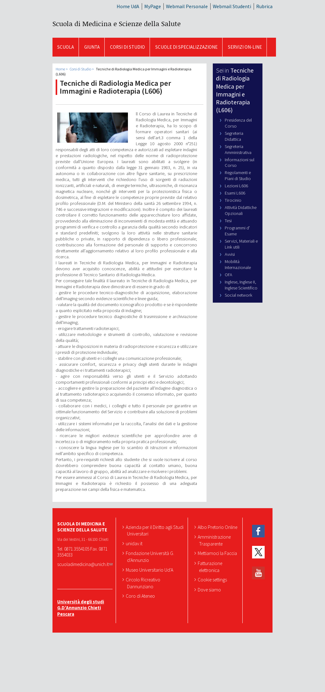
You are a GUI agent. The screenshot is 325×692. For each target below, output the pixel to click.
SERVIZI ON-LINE (245, 47)
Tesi (228, 220)
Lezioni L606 (236, 186)
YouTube (258, 573)
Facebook (258, 531)
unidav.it (134, 543)
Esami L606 (235, 193)
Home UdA (128, 6)
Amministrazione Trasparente (215, 540)
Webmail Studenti (232, 6)
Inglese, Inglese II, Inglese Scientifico (241, 285)
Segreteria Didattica (234, 136)
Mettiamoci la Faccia (218, 553)
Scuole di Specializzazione (186, 47)
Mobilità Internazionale (238, 264)
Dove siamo (210, 589)
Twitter (258, 552)
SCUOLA (65, 47)
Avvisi (230, 254)
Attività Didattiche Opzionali (240, 210)
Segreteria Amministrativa (238, 149)
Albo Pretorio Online (218, 527)
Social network (238, 295)
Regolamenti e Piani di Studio (238, 175)
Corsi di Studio (127, 47)
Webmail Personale (187, 6)
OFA (228, 274)
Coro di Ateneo (141, 596)
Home (60, 69)
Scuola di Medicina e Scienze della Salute (116, 23)
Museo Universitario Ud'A (150, 570)
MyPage (152, 6)
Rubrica (264, 6)
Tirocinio (233, 200)
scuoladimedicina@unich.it (85, 564)
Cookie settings (213, 579)
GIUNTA (92, 47)
